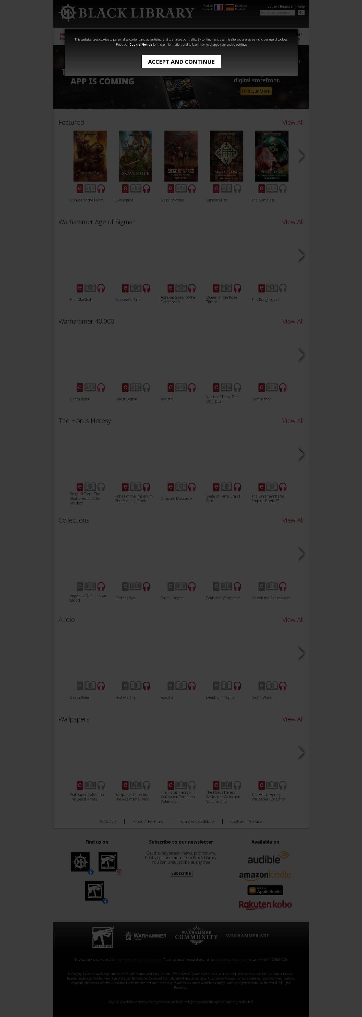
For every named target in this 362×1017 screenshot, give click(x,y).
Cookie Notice (140, 44)
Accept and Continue (181, 61)
